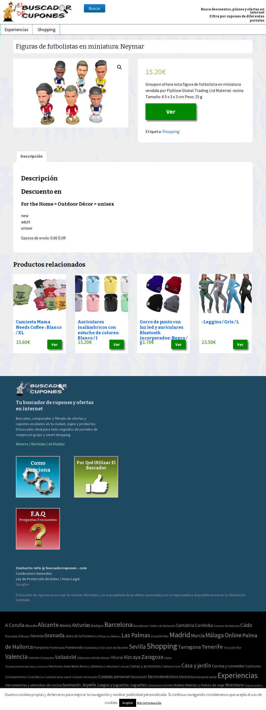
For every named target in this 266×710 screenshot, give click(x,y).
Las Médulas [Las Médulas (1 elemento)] (114, 636)
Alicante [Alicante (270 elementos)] (48, 624)
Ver (170, 112)
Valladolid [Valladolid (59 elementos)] (65, 657)
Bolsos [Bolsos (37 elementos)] (75, 666)
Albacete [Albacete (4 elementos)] (31, 626)
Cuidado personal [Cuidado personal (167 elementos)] (114, 676)
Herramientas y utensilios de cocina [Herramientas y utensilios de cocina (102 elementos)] (33, 684)
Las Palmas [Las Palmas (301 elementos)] (136, 635)
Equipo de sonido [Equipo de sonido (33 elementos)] (207, 677)
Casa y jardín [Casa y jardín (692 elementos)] (196, 665)
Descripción (32, 156)
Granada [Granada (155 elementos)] (54, 635)
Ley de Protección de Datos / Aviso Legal (47, 579)
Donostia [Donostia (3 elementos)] (11, 636)
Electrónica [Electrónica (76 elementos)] (187, 676)
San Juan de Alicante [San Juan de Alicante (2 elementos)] (114, 647)
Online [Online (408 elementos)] (233, 635)
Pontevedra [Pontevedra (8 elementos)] (74, 647)
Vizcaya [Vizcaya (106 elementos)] (132, 657)
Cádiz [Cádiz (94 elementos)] (246, 625)
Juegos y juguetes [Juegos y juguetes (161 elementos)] (113, 684)
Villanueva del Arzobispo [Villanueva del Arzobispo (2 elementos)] (93, 658)
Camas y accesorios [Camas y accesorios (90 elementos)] (145, 666)
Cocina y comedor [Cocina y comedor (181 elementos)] (228, 666)
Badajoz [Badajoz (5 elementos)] (97, 626)
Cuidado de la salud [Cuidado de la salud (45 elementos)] (58, 677)
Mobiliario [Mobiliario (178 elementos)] (234, 685)
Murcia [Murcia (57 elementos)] (198, 635)
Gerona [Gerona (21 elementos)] (37, 636)
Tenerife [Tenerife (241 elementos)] (212, 646)
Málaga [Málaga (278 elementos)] (214, 635)
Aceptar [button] (127, 703)
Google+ (22, 584)
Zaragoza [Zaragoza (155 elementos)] (152, 656)
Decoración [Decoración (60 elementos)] (139, 677)
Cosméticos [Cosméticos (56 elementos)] (36, 677)
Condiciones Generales (34, 573)
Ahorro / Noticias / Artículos (40, 443)
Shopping (47, 29)
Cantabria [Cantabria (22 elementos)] (185, 625)
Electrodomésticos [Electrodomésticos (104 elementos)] (163, 676)
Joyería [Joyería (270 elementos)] (89, 685)
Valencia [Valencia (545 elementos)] (16, 657)
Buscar (95, 8)
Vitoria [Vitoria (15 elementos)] (117, 657)
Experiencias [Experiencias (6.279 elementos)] (237, 675)
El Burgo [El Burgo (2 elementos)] (24, 636)
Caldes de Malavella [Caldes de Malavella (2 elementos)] (162, 626)
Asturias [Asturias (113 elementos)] (81, 624)
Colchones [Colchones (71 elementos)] (253, 666)
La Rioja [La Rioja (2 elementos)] (100, 636)
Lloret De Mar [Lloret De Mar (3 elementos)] (160, 636)
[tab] (31, 156)
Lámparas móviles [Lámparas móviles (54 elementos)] (160, 685)
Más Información (149, 703)
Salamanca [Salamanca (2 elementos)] (92, 647)
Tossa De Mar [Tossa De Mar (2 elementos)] (232, 647)
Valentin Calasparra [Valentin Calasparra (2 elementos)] (41, 658)
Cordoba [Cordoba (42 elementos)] (204, 625)
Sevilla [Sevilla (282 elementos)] (137, 646)
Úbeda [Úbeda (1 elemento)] (168, 658)
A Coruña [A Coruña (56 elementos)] (14, 625)
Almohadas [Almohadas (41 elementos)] (56, 666)
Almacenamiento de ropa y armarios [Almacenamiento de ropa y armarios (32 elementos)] (26, 666)
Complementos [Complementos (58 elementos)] (16, 677)
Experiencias (16, 29)
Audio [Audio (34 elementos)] (67, 666)
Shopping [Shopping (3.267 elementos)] (162, 646)
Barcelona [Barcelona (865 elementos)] (118, 624)
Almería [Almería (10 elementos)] (65, 625)
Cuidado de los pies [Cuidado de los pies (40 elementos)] (84, 677)
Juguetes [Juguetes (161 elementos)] (138, 684)
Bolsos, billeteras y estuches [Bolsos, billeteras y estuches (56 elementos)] (99, 666)
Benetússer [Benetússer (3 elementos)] (141, 626)
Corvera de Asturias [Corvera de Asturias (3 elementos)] (227, 626)
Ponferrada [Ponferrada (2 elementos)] (57, 647)
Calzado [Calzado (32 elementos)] (124, 666)
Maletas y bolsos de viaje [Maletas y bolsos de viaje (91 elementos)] (204, 685)
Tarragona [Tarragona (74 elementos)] (189, 647)
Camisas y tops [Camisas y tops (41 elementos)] (171, 666)
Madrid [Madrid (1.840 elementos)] (179, 634)
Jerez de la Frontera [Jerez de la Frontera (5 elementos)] (80, 636)
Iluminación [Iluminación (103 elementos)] (72, 684)
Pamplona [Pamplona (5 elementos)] (41, 647)
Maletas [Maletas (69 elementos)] (179, 685)
